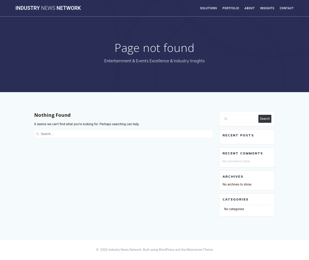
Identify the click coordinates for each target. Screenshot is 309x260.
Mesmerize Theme (200, 250)
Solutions (208, 8)
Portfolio (231, 8)
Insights (267, 8)
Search (265, 119)
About (250, 8)
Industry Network (48, 8)
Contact (287, 8)
